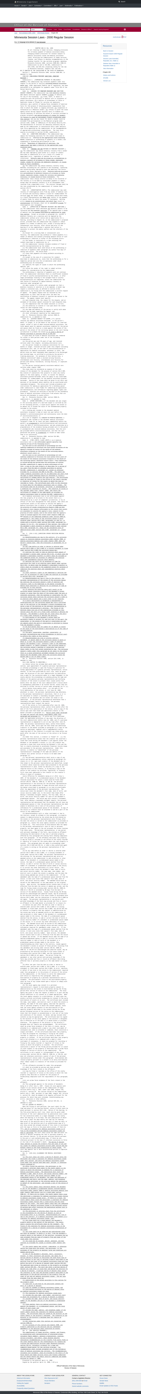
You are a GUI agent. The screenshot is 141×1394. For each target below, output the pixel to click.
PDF (124, 37)
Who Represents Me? (51, 1378)
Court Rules (67, 29)
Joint (30, 5)
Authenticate (117, 37)
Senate (23, 5)
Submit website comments (80, 1386)
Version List (106, 81)
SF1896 (105, 78)
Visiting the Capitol (23, 1383)
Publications (78, 5)
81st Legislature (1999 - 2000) (27, 33)
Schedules (37, 5)
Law (60, 5)
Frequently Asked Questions (26, 1388)
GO (44, 29)
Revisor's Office (86, 29)
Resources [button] (107, 46)
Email (85, 1381)
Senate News (104, 1381)
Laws (55, 29)
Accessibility (21, 1386)
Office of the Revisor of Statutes (37, 25)
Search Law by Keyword (101, 29)
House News (104, 1378)
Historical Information (23, 1378)
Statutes (49, 29)
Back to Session (108, 51)
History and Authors (109, 75)
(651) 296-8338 (77, 1381)
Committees (47, 5)
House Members (49, 1381)
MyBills (102, 1383)
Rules (60, 29)
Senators (47, 1383)
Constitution (76, 29)
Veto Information (108, 68)
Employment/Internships (24, 1381)
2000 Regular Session (43, 33)
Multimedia (68, 5)
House (16, 5)
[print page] (125, 29)
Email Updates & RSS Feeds (109, 1386)
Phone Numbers (77, 1383)
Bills (55, 5)
